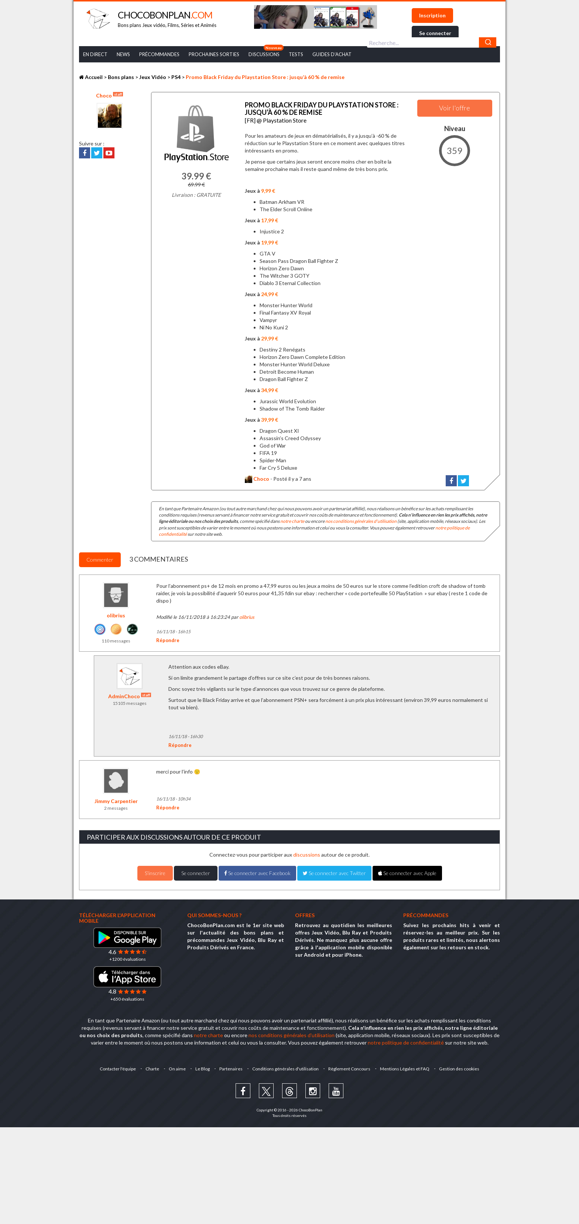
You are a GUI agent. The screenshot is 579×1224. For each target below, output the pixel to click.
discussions (306, 853)
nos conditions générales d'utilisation (361, 519)
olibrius (116, 613)
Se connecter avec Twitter (334, 871)
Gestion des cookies (462, 1067)
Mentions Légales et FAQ (407, 1067)
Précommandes (159, 54)
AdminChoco (129, 694)
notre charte (292, 519)
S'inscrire (155, 871)
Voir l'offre (454, 108)
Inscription (432, 15)
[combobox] (431, 42)
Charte (150, 1067)
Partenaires (231, 1067)
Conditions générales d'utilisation (286, 1067)
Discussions (264, 54)
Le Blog (202, 1067)
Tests (296, 54)
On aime (175, 1067)
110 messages (116, 638)
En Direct (95, 54)
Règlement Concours (351, 1067)
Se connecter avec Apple (407, 871)
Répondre (167, 638)
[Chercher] (487, 42)
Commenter (99, 558)
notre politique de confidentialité (406, 1041)
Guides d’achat (332, 54)
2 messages (116, 806)
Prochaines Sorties (214, 54)
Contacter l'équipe (115, 1067)
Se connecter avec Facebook (257, 871)
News (123, 54)
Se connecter (435, 33)
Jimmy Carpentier (116, 799)
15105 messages (130, 701)
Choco (109, 95)
